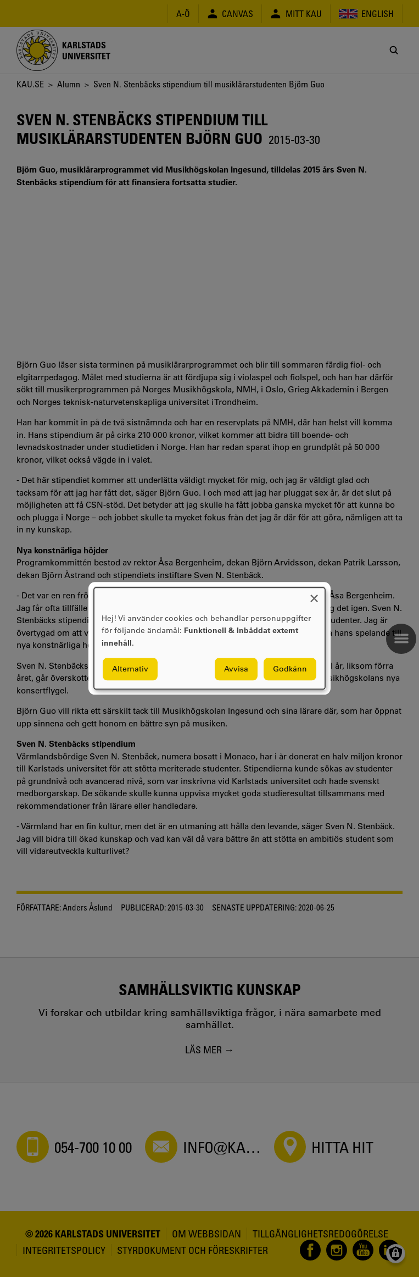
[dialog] (209, 638)
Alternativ (130, 669)
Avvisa (236, 669)
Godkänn (290, 669)
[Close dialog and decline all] (314, 594)
